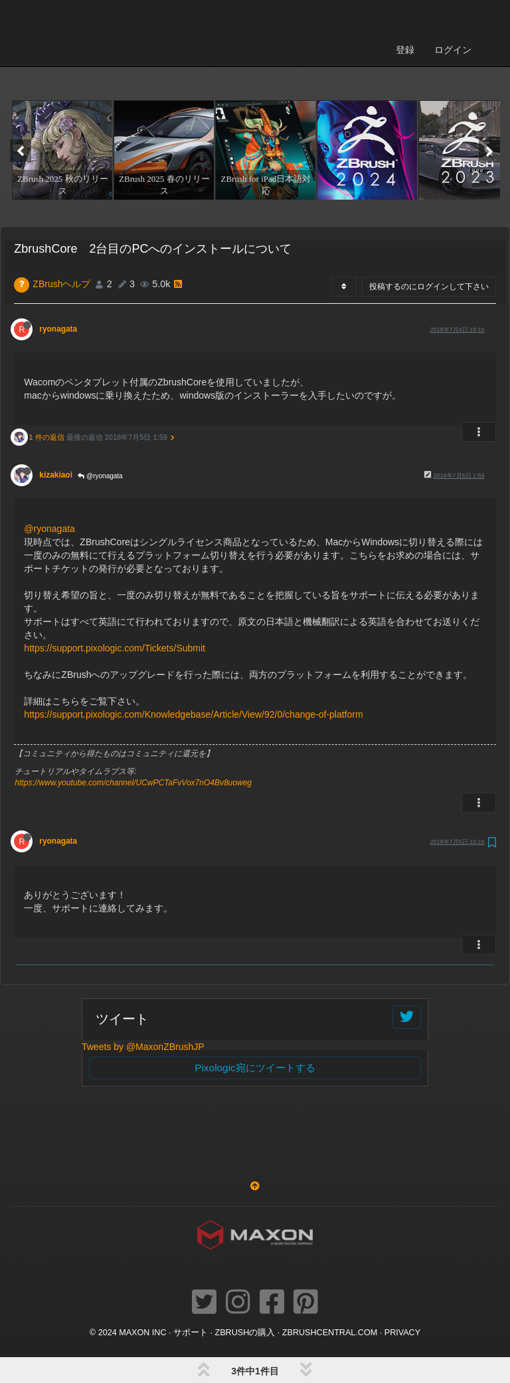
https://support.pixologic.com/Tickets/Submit (114, 581)
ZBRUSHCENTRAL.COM (329, 1265)
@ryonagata (100, 409)
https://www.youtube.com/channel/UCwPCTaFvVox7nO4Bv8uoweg (133, 715)
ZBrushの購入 (245, 1265)
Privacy (402, 1265)
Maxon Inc (142, 1265)
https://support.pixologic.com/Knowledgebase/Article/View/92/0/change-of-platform (193, 647)
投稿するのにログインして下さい (429, 219)
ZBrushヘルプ (61, 217)
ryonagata (58, 262)
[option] (61, 83)
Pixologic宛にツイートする (255, 1000)
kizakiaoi (55, 408)
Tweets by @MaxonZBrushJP (143, 979)
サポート (190, 1265)
